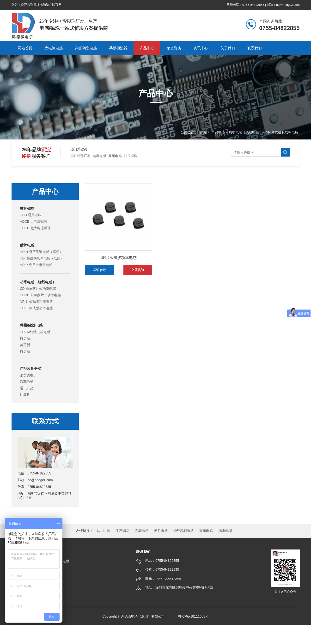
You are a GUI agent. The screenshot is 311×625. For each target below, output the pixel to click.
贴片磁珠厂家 (80, 156)
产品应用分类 (31, 368)
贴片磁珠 (130, 156)
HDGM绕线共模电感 (35, 332)
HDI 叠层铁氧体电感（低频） (42, 258)
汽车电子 (26, 382)
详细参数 (99, 270)
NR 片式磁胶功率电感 (282, 132)
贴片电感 (27, 245)
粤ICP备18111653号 (193, 616)
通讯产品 (26, 388)
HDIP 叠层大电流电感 (36, 265)
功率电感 (225, 531)
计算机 (25, 395)
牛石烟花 (122, 531)
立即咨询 (138, 270)
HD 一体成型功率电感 (36, 308)
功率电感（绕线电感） (245, 132)
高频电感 (115, 156)
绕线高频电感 (183, 531)
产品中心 (218, 132)
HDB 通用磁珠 (30, 215)
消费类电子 (28, 375)
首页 (203, 132)
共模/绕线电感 (31, 325)
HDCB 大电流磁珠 (33, 221)
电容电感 (99, 156)
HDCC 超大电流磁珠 (35, 228)
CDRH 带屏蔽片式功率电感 (40, 295)
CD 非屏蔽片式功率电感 (38, 288)
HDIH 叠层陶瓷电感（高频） (41, 252)
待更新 (25, 338)
